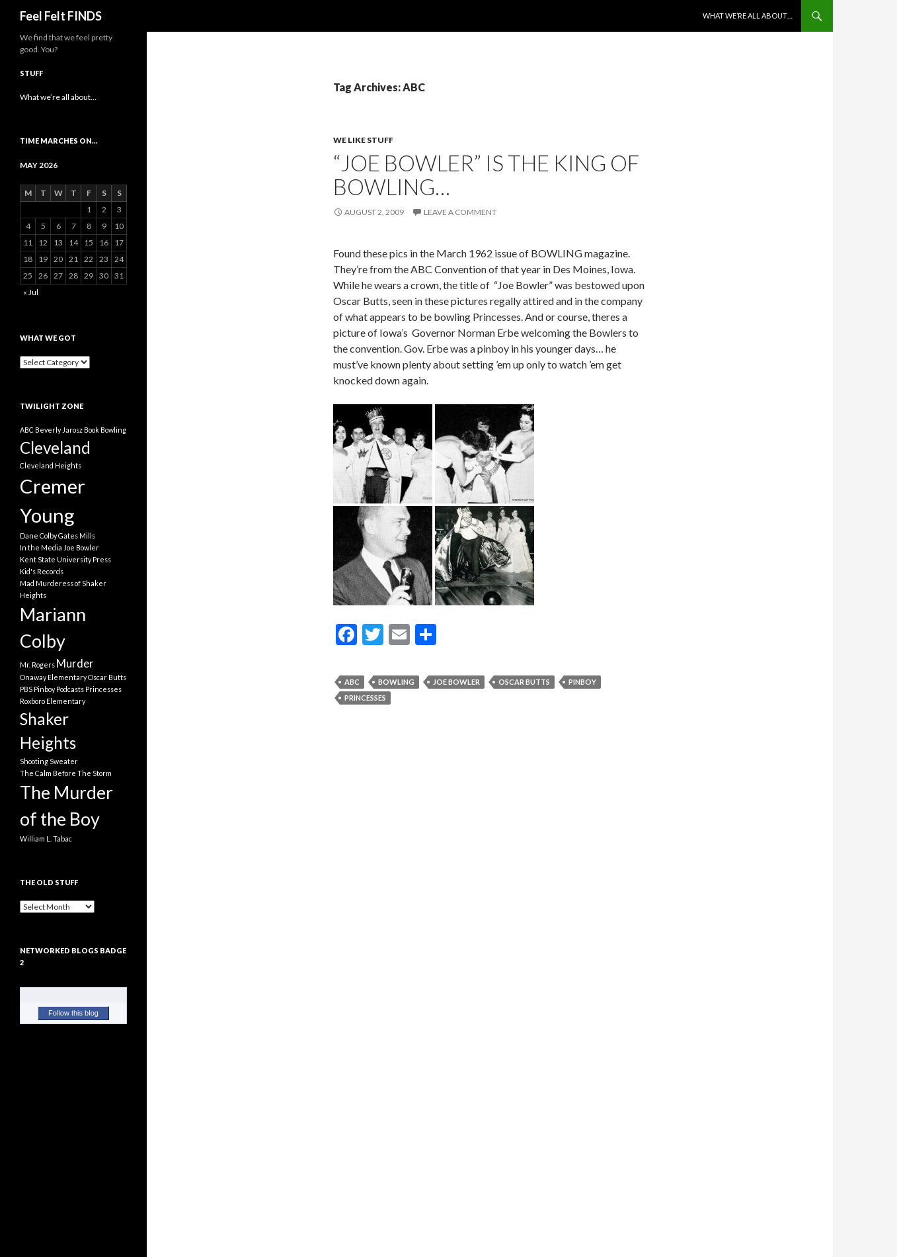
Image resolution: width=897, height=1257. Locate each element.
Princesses (365, 697)
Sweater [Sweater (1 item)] (64, 761)
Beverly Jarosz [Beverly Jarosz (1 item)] (59, 429)
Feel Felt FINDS (61, 16)
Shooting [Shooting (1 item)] (34, 761)
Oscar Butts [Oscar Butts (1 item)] (107, 677)
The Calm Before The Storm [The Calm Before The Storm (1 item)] (66, 773)
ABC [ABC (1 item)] (27, 429)
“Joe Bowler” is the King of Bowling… (486, 175)
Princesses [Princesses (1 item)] (103, 689)
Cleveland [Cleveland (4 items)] (55, 447)
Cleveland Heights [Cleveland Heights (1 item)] (50, 465)
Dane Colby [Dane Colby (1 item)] (38, 535)
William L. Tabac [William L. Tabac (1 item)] (46, 838)
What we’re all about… (748, 15)
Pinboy (582, 681)
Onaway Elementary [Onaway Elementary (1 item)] (53, 677)
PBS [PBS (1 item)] (26, 689)
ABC (352, 681)
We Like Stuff (363, 140)
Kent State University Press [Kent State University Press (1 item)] (65, 559)
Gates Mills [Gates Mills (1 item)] (76, 535)
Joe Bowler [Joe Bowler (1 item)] (81, 547)
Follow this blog (73, 1013)
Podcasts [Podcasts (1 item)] (70, 689)
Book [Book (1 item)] (91, 429)
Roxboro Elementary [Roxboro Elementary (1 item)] (52, 701)
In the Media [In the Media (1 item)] (41, 547)
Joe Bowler (456, 681)
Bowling (396, 681)
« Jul (30, 292)
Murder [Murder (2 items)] (75, 663)
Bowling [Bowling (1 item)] (113, 429)
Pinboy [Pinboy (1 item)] (44, 689)
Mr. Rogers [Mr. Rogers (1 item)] (37, 664)
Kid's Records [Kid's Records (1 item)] (41, 571)
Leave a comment (460, 212)
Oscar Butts (524, 681)
